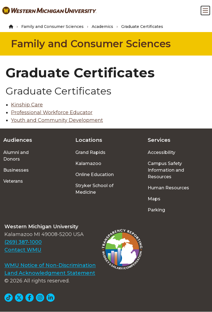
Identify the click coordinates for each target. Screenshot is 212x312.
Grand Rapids (90, 152)
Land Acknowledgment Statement (49, 273)
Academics (102, 26)
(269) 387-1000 (23, 242)
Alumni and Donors (16, 156)
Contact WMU (22, 250)
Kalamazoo (88, 163)
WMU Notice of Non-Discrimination (50, 265)
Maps (154, 198)
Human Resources (168, 187)
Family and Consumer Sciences (52, 26)
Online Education (94, 174)
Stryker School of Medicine (94, 189)
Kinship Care (27, 105)
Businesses (16, 170)
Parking (156, 210)
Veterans (13, 181)
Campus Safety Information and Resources (166, 170)
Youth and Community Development (57, 120)
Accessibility (161, 152)
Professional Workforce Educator (51, 112)
